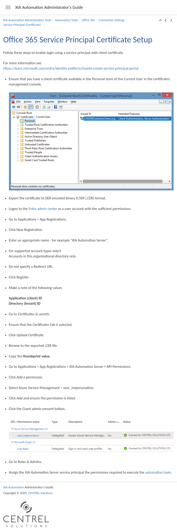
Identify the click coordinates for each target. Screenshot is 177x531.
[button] (160, 20)
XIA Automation (13, 487)
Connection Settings (112, 20)
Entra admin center (43, 208)
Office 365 (88, 20)
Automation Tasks (66, 20)
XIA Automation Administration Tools (27, 20)
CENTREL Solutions (40, 493)
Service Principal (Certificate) (22, 25)
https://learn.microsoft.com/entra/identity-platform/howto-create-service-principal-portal (70, 68)
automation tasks (158, 472)
